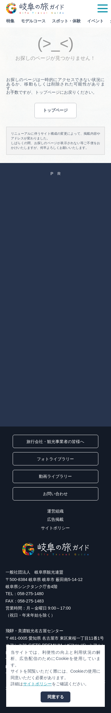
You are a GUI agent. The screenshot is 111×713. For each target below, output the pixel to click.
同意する (55, 696)
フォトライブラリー (55, 459)
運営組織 (55, 511)
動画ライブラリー (55, 476)
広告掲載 (55, 519)
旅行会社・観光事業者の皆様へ (55, 441)
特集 (10, 21)
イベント (95, 21)
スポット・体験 (66, 21)
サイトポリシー (55, 528)
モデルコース (33, 21)
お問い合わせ (55, 493)
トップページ (55, 110)
